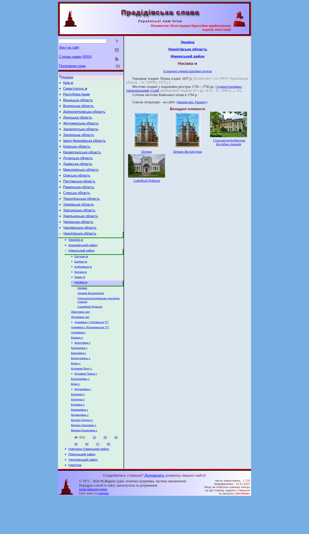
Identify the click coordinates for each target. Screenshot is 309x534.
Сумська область (76, 206)
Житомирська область (80, 128)
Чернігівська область (79, 251)
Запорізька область (78, 141)
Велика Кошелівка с (84, 464)
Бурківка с (77, 436)
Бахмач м (80, 281)
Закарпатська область (80, 135)
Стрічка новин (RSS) (75, 57)
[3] (105, 471)
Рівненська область (78, 199)
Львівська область (77, 173)
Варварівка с (79, 442)
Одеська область (76, 186)
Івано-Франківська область (84, 148)
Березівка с (78, 380)
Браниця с (78, 425)
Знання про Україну (191, 102)
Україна (67, 77)
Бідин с (76, 391)
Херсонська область (79, 225)
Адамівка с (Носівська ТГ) (91, 347)
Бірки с (75, 414)
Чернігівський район (83, 495)
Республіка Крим (76, 96)
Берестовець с (80, 386)
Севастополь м (75, 90)
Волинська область (78, 109)
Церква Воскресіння (90, 316)
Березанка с (79, 375)
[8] (108, 477)
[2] (94, 471)
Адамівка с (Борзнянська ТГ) (90, 352)
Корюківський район (83, 264)
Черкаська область (78, 238)
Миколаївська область (80, 180)
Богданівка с (82, 419)
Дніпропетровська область (84, 115)
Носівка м (80, 304)
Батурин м (81, 276)
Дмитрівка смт (80, 336)
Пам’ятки (75, 501)
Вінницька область (78, 103)
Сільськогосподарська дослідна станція (229, 142)
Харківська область (78, 219)
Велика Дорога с (82, 453)
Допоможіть (154, 512)
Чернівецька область (80, 244)
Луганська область (78, 167)
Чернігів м (75, 258)
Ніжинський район (81, 270)
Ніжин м (79, 298)
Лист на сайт (69, 47)
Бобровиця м (83, 287)
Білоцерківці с (80, 408)
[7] (97, 477)
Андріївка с (78, 358)
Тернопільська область (81, 212)
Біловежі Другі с (81, 397)
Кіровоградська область (82, 161)
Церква (82, 310)
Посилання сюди (72, 66)
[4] (116, 471)
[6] (87, 477)
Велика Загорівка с (83, 458)
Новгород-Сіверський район (88, 483)
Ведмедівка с (80, 447)
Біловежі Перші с (85, 403)
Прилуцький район (81, 489)
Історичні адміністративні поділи (187, 71)
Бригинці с (78, 430)
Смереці (103, 529)
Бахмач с (77, 363)
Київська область (76, 154)
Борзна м (80, 293)
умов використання (93, 526)
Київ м (68, 83)
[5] (76, 477)
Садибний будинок (89, 330)
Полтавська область (79, 193)
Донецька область (77, 122)
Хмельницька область (80, 231)
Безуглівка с (82, 369)
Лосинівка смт (80, 341)
